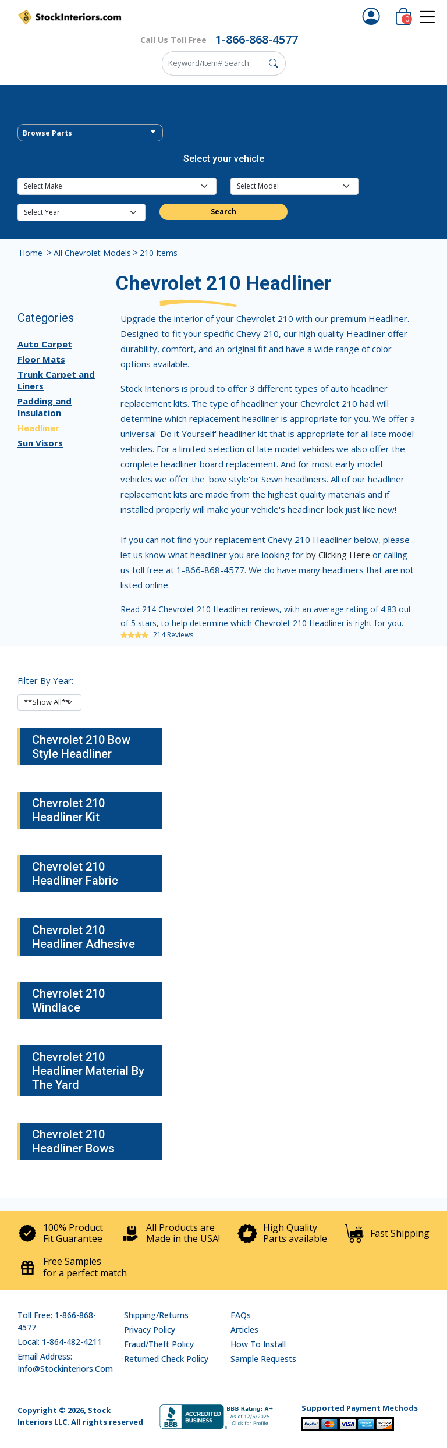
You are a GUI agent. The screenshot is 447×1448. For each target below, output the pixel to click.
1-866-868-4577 (256, 39)
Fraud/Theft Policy (159, 1344)
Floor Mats (41, 359)
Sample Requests (263, 1358)
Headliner (38, 428)
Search (223, 212)
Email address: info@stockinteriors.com (65, 1362)
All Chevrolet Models (92, 252)
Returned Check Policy (166, 1358)
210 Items (159, 252)
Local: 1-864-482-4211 (59, 1341)
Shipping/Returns (156, 1315)
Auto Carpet (44, 344)
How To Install (258, 1344)
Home (30, 252)
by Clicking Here (338, 554)
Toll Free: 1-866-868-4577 (56, 1321)
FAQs (240, 1315)
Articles (244, 1329)
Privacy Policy (149, 1329)
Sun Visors (40, 443)
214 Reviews (173, 635)
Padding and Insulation (44, 406)
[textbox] (90, 133)
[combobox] (90, 132)
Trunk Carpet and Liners (56, 380)
